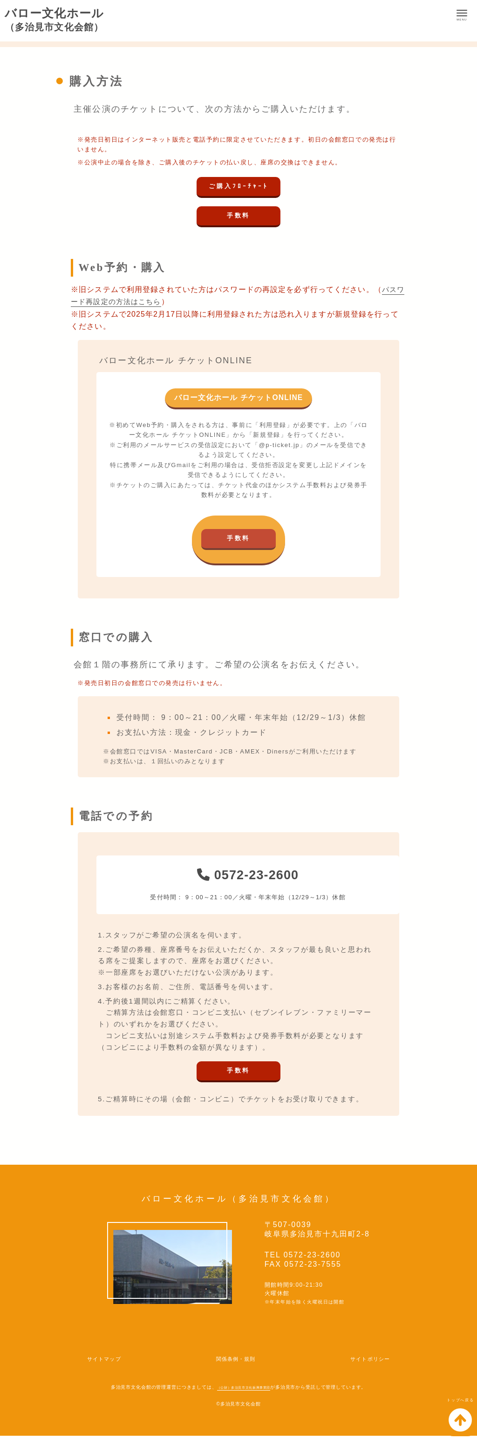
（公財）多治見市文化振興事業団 (243, 1390)
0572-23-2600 (248, 876)
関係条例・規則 (235, 1361)
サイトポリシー (365, 1361)
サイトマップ (108, 1361)
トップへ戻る (451, 1413)
